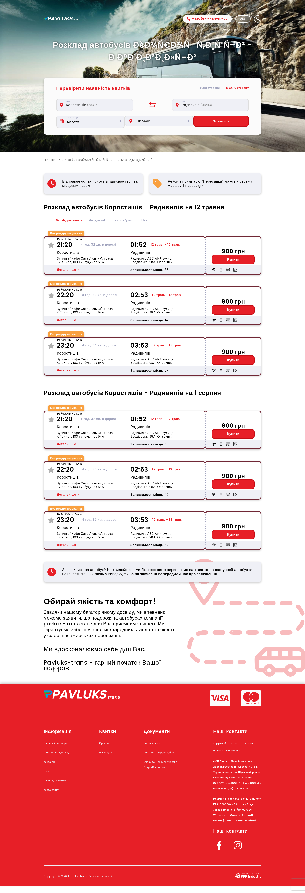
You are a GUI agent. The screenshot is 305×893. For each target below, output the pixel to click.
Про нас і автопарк (62, 744)
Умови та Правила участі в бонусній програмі (166, 773)
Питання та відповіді (63, 753)
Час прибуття (133, 221)
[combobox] (97, 105)
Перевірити (226, 122)
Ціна (156, 221)
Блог (48, 772)
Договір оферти (163, 744)
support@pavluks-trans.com (232, 746)
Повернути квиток (61, 781)
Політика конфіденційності (165, 755)
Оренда (113, 744)
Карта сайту (55, 790)
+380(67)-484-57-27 (207, 19)
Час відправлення (70, 221)
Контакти (52, 762)
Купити (233, 261)
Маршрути (116, 753)
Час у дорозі (103, 221)
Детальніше (66, 271)
